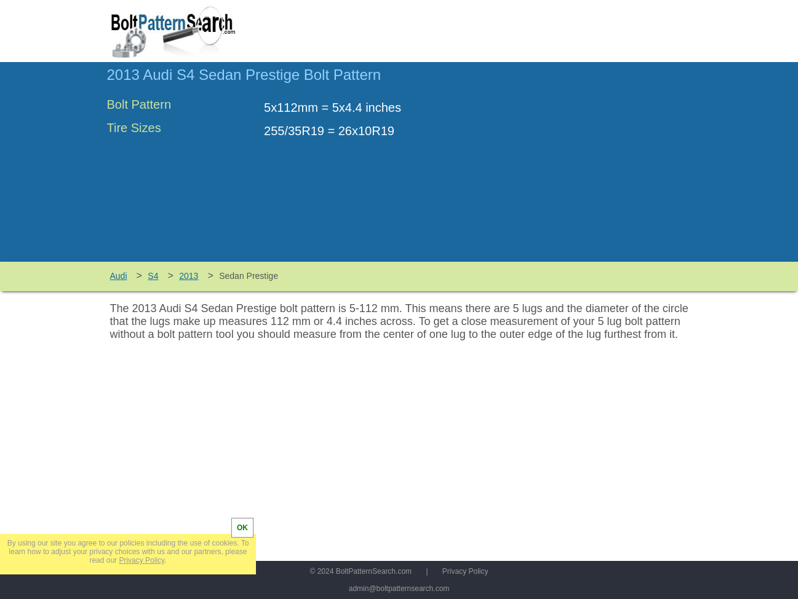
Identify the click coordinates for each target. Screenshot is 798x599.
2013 (188, 276)
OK (242, 527)
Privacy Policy (465, 571)
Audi (118, 276)
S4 (153, 276)
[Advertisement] (588, 168)
